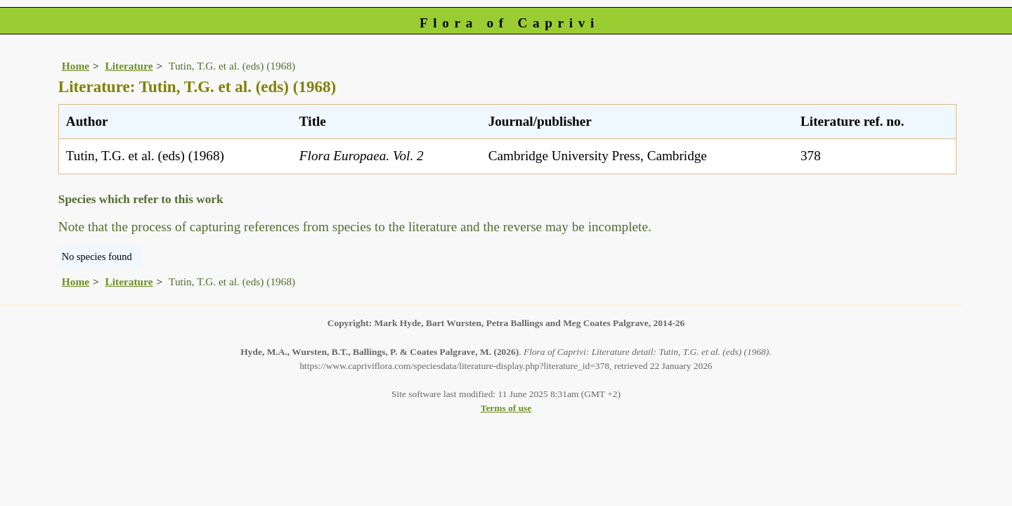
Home (75, 66)
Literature (129, 66)
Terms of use (506, 408)
